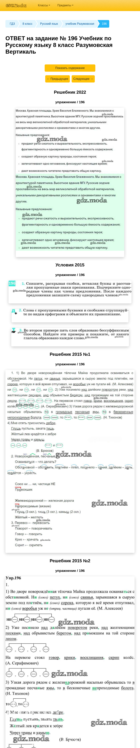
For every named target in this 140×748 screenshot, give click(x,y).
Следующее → (83, 78)
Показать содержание (70, 67)
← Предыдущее (57, 78)
